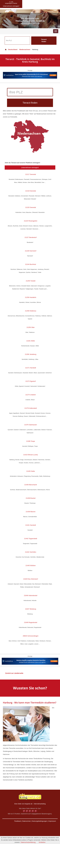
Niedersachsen (24, 49)
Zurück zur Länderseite (14, 673)
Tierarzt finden (44, 41)
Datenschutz (26, 821)
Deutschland (11, 49)
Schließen (42, 842)
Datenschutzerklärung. (28, 842)
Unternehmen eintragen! (30, 167)
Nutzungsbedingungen (39, 821)
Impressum (52, 821)
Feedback (17, 821)
